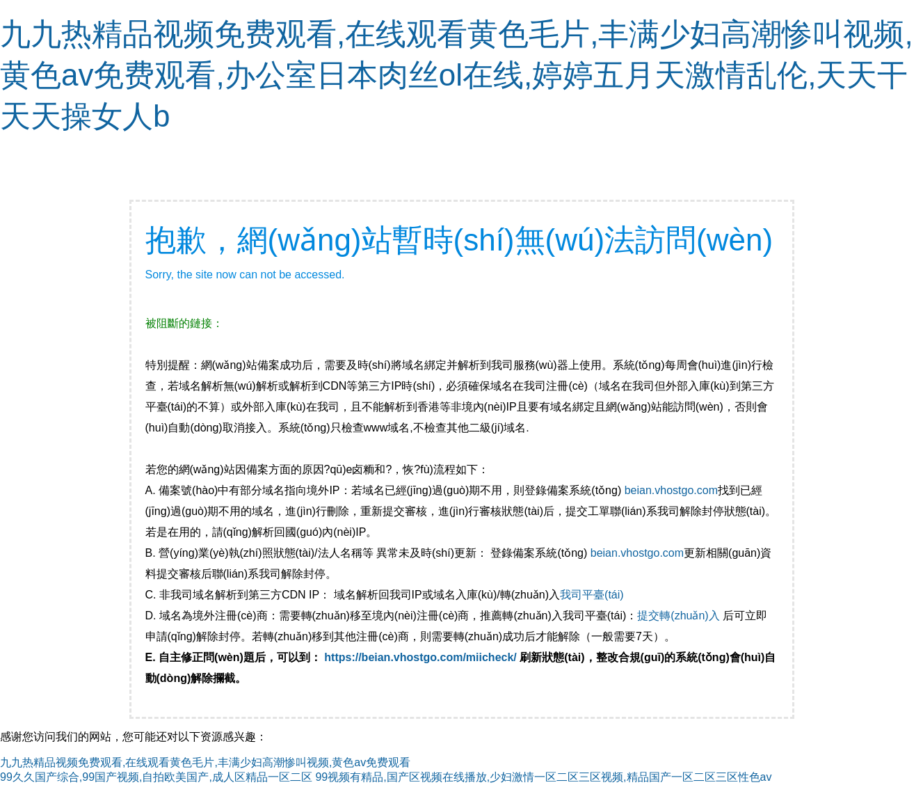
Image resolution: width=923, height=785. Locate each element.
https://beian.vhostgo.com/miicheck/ (420, 657)
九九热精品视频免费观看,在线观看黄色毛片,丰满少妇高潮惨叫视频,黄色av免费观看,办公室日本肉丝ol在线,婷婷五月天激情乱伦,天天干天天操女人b (456, 75)
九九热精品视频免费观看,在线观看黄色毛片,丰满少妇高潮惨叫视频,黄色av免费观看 (205, 762)
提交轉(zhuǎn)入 (678, 615)
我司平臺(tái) (593, 595)
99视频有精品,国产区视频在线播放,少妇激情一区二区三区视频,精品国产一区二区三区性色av (543, 777)
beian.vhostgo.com (671, 490)
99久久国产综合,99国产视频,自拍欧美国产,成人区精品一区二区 (156, 777)
